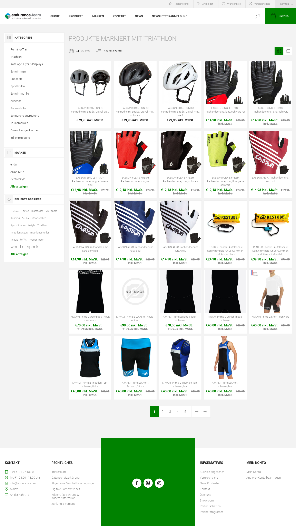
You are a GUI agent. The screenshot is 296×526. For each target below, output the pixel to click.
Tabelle (279, 51)
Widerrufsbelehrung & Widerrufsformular (65, 496)
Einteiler (15, 211)
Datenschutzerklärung (65, 477)
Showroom (207, 500)
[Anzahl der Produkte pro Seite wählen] (74, 51)
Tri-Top (23, 239)
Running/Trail (19, 49)
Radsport (16, 78)
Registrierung (181, 3)
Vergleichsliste (262, 3)
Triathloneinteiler (39, 232)
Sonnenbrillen (19, 108)
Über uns (205, 494)
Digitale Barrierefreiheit (65, 489)
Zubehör (15, 101)
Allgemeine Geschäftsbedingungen (73, 483)
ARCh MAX (17, 171)
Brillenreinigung (20, 137)
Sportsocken (39, 218)
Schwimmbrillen (20, 93)
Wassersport (36, 239)
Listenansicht (288, 51)
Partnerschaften (210, 506)
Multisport (51, 211)
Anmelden (208, 3)
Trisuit (14, 239)
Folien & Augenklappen (24, 130)
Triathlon (16, 56)
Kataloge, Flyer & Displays (26, 64)
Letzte (205, 411)
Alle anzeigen (19, 186)
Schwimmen (18, 71)
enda (13, 164)
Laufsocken (37, 211)
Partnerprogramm (211, 512)
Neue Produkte (209, 483)
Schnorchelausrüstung (24, 115)
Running (15, 218)
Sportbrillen (17, 86)
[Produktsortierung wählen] (115, 51)
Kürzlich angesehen (212, 472)
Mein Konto (253, 472)
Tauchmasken (19, 123)
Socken (26, 218)
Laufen (25, 211)
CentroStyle (17, 179)
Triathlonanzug (19, 232)
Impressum (58, 472)
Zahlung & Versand (63, 503)
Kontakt (205, 489)
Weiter (196, 411)
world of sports (24, 246)
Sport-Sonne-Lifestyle (22, 225)
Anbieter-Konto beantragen (263, 477)
